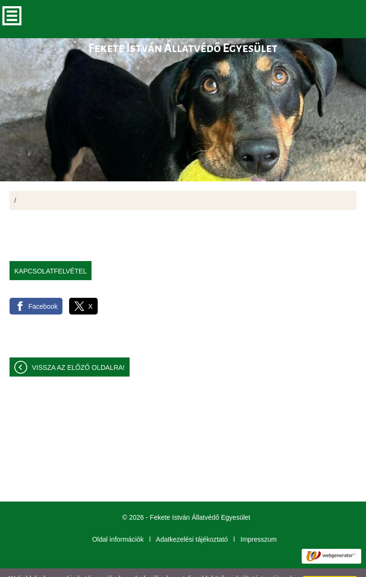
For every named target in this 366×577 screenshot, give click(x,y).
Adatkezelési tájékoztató (192, 520)
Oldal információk (117, 520)
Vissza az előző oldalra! (78, 348)
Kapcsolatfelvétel (50, 252)
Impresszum (259, 520)
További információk (98, 567)
